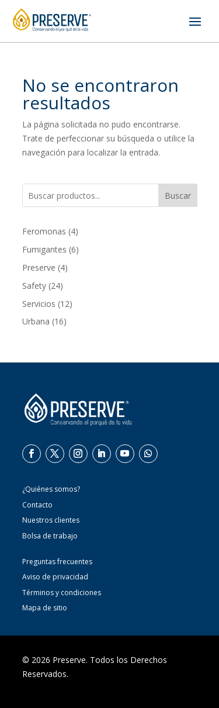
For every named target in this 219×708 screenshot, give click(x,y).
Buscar (178, 195)
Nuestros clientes (50, 520)
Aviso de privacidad (55, 577)
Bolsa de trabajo (50, 536)
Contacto (37, 505)
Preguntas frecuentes (57, 562)
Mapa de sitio (44, 608)
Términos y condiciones (61, 593)
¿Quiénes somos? (51, 489)
